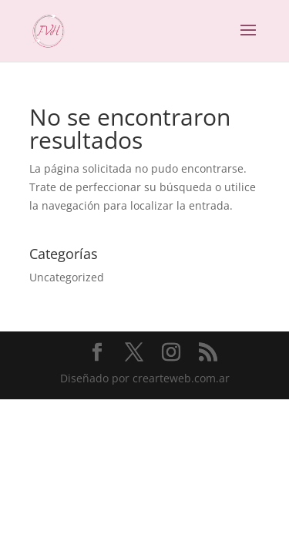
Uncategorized (66, 277)
